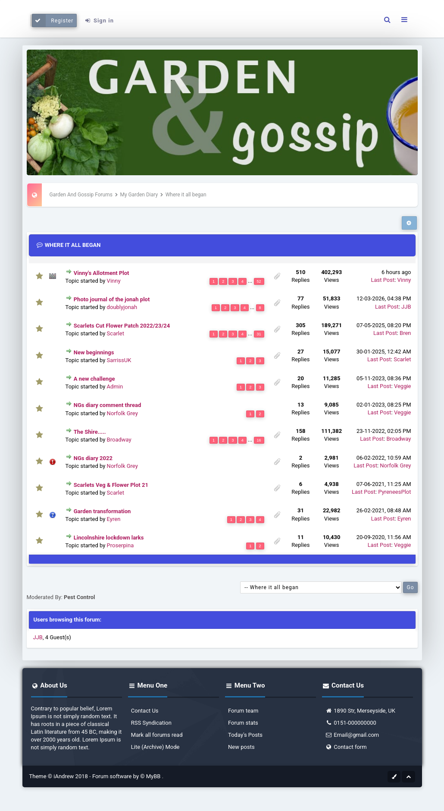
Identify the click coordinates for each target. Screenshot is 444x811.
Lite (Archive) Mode (155, 747)
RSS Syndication (151, 722)
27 (300, 351)
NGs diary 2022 (93, 458)
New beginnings (94, 352)
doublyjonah (122, 307)
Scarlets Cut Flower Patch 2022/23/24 (122, 325)
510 (300, 272)
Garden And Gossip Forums (81, 195)
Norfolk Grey (122, 413)
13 (300, 404)
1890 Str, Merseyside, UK (360, 710)
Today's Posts (245, 735)
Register (53, 20)
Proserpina (120, 545)
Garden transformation (102, 511)
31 (259, 334)
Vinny (114, 281)
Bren (405, 333)
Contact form (345, 747)
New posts (241, 747)
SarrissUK (119, 360)
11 (300, 537)
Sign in (99, 20)
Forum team (243, 710)
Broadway (119, 439)
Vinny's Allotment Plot (101, 273)
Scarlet (115, 333)
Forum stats (243, 722)
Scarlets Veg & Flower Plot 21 (111, 485)
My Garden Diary (139, 195)
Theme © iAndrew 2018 (59, 776)
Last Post (382, 280)
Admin (115, 386)
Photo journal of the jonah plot (112, 299)
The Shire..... (90, 432)
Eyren (114, 519)
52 (259, 281)
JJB (406, 306)
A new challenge (94, 379)
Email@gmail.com (352, 735)
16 (259, 440)
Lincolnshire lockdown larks (109, 537)
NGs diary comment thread (107, 405)
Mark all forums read (157, 735)
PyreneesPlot (394, 492)
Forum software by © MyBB (127, 776)
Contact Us (145, 710)
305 (300, 325)
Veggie (402, 386)
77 (300, 298)
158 (300, 431)
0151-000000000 (350, 722)
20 (300, 378)
